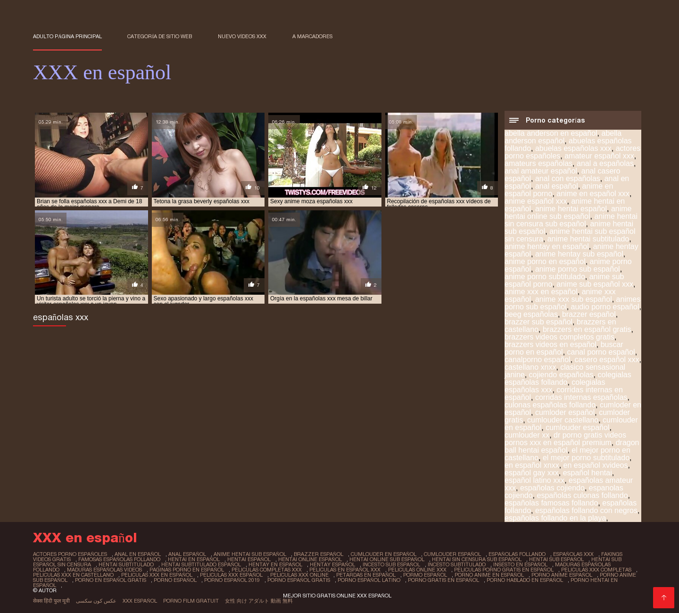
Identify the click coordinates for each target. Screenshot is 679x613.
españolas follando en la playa (555, 518)
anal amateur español (541, 171)
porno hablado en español (525, 580)
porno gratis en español (443, 580)
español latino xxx (534, 480)
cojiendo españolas (561, 375)
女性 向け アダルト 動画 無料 (259, 601)
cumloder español (565, 412)
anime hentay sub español (579, 254)
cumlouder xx (527, 435)
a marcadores (312, 36)
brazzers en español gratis (587, 329)
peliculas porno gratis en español (504, 569)
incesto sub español (391, 564)
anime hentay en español (547, 246)
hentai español (249, 559)
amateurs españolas (538, 163)
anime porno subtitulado (545, 277)
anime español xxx (536, 201)
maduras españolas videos (104, 569)
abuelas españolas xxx (573, 148)
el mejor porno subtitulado (586, 458)
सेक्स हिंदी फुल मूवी (51, 601)
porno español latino (369, 580)
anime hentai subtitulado (588, 239)
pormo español (425, 575)
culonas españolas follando (550, 405)
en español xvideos (595, 465)
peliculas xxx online (299, 575)
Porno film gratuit (191, 601)
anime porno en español (545, 261)
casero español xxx (607, 360)
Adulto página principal (67, 36)
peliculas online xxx (417, 569)
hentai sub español (556, 559)
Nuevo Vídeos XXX (242, 36)
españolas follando (517, 554)
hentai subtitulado (126, 564)
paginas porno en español (186, 569)
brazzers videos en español (550, 344)
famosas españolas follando (119, 559)
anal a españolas (605, 163)
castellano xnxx (530, 367)
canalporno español (538, 360)
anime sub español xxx (594, 284)
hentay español (332, 564)
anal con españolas (567, 178)
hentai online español (310, 559)
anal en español (138, 554)
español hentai (587, 473)
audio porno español (605, 307)
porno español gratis (298, 580)
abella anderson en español (551, 133)
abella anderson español (563, 137)
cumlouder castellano (562, 420)
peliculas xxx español (231, 575)
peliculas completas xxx (267, 569)
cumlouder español (577, 427)
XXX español (140, 601)
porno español (175, 580)
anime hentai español (571, 209)
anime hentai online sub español (568, 212)
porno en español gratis (110, 580)
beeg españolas (531, 314)
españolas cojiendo (552, 488)
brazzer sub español (538, 322)
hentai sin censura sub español (477, 559)
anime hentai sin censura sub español (571, 220)
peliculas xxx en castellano (73, 575)
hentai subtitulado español (201, 564)
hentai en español (194, 559)
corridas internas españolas (581, 397)
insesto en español (520, 564)
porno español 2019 (232, 580)
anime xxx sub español (573, 299)
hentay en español (275, 564)
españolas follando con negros (586, 510)
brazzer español (589, 314)
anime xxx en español (541, 292)
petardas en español (366, 575)
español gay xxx (532, 473)
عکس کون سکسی (96, 601)
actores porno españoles (70, 554)
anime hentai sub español (250, 554)
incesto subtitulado (457, 564)
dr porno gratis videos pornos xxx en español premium (565, 439)
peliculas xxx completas (596, 569)
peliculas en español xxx (345, 569)
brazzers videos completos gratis (559, 337)
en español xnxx (532, 465)
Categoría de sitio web (159, 36)
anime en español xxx (592, 194)
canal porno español (601, 352)
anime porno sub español (577, 269)
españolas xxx (573, 554)
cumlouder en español (383, 554)
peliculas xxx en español (156, 575)
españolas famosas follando (551, 503)
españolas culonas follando (582, 495)
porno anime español (561, 575)
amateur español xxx (599, 156)
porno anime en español (489, 575)
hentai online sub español (386, 559)
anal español (556, 186)
